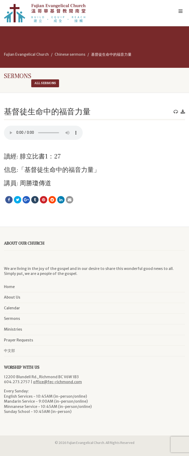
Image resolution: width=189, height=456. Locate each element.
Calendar (12, 308)
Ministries (13, 329)
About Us (12, 297)
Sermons (12, 318)
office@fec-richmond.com (57, 382)
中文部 (9, 350)
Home (9, 286)
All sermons (45, 83)
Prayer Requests (18, 340)
